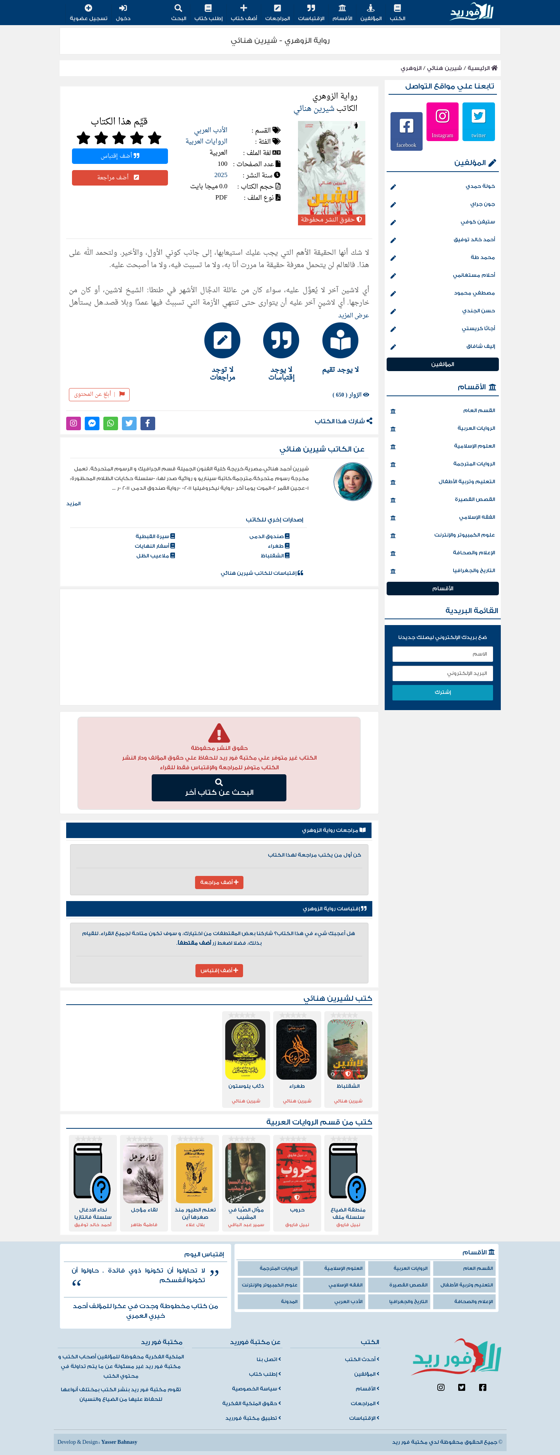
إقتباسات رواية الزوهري (334, 909)
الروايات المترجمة (442, 464)
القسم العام (442, 411)
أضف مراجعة (120, 177)
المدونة (289, 1301)
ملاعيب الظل (155, 556)
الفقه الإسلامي (442, 518)
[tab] (336, 348)
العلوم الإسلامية (442, 446)
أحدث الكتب (362, 1359)
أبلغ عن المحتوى (99, 394)
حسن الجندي (442, 311)
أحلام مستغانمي (442, 276)
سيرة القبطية (155, 536)
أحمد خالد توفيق (442, 240)
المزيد (73, 504)
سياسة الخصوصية (256, 1389)
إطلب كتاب (208, 13)
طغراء (278, 546)
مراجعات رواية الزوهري (334, 830)
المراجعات (277, 13)
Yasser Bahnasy (119, 1442)
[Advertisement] (219, 647)
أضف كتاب (244, 13)
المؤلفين (371, 13)
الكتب (397, 13)
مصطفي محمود (442, 293)
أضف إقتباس (120, 156)
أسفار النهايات (155, 546)
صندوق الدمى (269, 536)
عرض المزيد (353, 316)
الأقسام (342, 13)
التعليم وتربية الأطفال (442, 482)
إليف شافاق (442, 347)
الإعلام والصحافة (442, 553)
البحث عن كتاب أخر (219, 787)
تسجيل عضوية (89, 13)
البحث (178, 13)
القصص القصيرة (442, 500)
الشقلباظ (275, 556)
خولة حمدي (442, 187)
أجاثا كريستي (442, 329)
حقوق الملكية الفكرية (251, 1403)
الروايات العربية (206, 141)
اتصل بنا (269, 1359)
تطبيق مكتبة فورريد (253, 1418)
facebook (406, 145)
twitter (479, 135)
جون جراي (442, 204)
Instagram (443, 135)
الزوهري (411, 68)
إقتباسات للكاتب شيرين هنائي (262, 573)
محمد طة (442, 258)
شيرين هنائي (444, 68)
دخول (123, 13)
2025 (221, 175)
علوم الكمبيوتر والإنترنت (442, 535)
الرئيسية (483, 68)
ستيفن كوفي (442, 222)
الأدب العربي (211, 130)
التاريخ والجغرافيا (442, 571)
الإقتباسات (311, 13)
